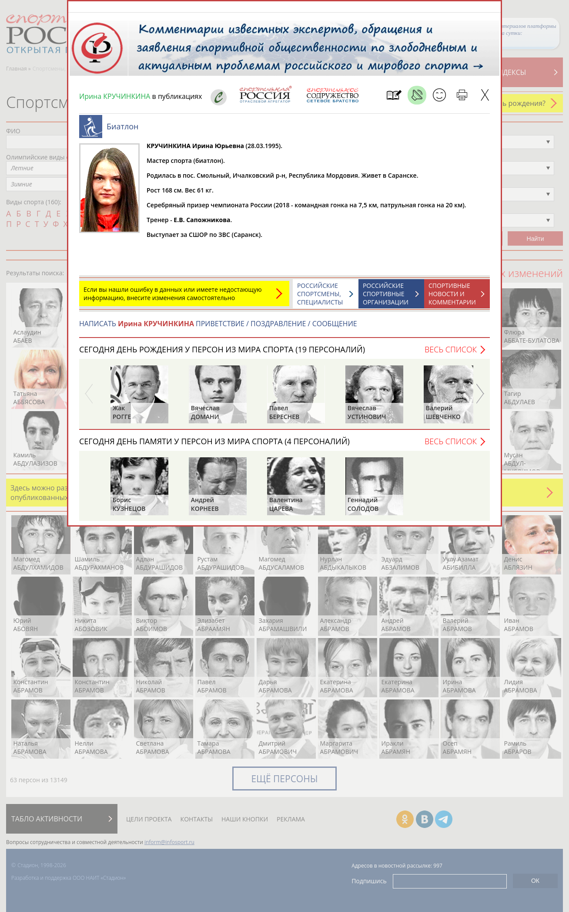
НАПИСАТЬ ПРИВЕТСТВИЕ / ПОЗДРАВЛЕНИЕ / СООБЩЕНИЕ (218, 328)
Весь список (451, 353)
